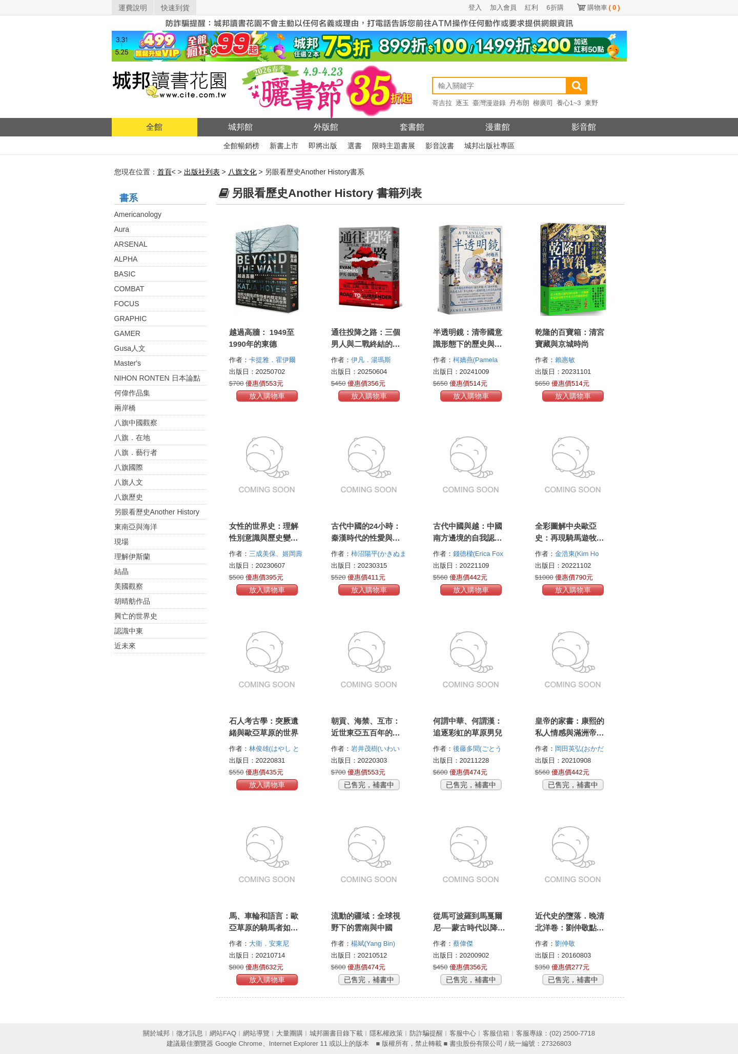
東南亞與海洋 (135, 527)
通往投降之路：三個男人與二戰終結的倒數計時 (365, 344)
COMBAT (129, 289)
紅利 (531, 7)
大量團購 (289, 1033)
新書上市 (284, 146)
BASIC (125, 274)
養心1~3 (569, 103)
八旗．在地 (132, 437)
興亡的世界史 (135, 616)
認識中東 (128, 631)
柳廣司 (543, 103)
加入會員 (503, 7)
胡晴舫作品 (132, 601)
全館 (154, 127)
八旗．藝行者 (135, 452)
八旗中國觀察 (135, 423)
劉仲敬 (566, 943)
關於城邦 (156, 1033)
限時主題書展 (393, 146)
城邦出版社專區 (489, 146)
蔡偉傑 (464, 943)
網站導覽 (256, 1033)
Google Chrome (238, 1043)
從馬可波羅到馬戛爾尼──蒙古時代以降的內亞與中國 (469, 927)
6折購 (554, 7)
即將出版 (323, 146)
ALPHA (126, 259)
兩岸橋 (125, 408)
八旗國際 (128, 467)
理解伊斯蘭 (132, 556)
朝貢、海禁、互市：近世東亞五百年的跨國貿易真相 (365, 733)
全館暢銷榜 (241, 146)
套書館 (412, 127)
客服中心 (462, 1033)
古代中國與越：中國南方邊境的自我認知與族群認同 (467, 538)
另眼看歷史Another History (156, 512)
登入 (475, 7)
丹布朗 (519, 103)
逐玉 (462, 103)
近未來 (125, 646)
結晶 (121, 571)
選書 (354, 146)
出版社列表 (202, 172)
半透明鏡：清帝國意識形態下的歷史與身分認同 (467, 344)
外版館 (326, 127)
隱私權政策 (386, 1033)
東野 (591, 103)
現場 (121, 542)
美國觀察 (128, 586)
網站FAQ (223, 1033)
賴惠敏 (566, 360)
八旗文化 (242, 172)
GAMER (127, 333)
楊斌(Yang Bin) (373, 943)
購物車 (603, 7)
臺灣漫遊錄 (489, 103)
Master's (127, 363)
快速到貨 (175, 8)
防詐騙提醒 (426, 1033)
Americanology (138, 214)
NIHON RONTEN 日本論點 (157, 378)
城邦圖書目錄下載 (336, 1033)
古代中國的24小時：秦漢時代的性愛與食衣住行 (366, 538)
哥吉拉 (442, 103)
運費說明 (132, 8)
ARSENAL (131, 244)
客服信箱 (496, 1033)
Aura (122, 229)
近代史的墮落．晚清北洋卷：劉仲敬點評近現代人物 (569, 927)
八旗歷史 (128, 497)
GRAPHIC (130, 318)
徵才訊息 (189, 1033)
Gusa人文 (130, 348)
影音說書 (439, 146)
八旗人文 (128, 482)
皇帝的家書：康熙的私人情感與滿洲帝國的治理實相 (569, 733)
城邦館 (240, 127)
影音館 (583, 127)
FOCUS (126, 304)
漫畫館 (497, 127)
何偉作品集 (132, 393)
